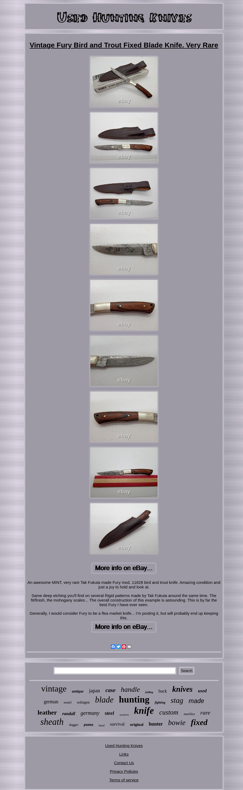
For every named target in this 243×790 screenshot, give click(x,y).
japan (94, 690)
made (196, 700)
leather (47, 712)
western (123, 714)
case (110, 690)
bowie (177, 723)
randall (68, 713)
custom (168, 712)
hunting (134, 699)
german (51, 701)
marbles (189, 714)
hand (102, 725)
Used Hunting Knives (124, 745)
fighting (160, 702)
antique (78, 691)
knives (182, 689)
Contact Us (124, 762)
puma (88, 724)
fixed (199, 722)
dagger (73, 725)
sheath (51, 722)
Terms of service (123, 780)
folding (149, 692)
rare (205, 712)
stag (177, 700)
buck (163, 691)
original (137, 724)
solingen (83, 702)
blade (104, 699)
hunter (156, 724)
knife (144, 710)
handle (130, 689)
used (202, 690)
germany (90, 713)
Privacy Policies (124, 771)
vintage (53, 688)
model (68, 702)
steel (109, 713)
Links (123, 754)
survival (117, 724)
